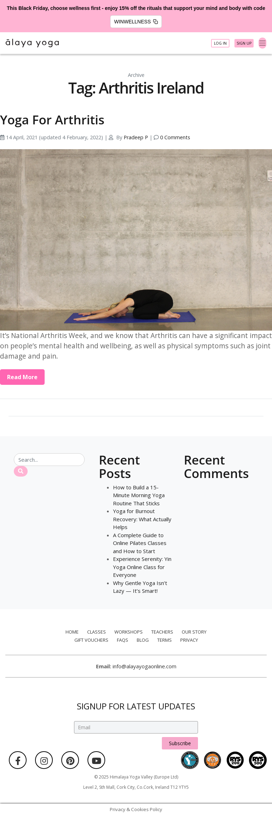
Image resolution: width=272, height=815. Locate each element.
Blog (143, 640)
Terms (164, 640)
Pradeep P (136, 137)
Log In (220, 43)
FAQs (122, 640)
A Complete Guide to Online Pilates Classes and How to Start (139, 543)
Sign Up (244, 43)
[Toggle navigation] (263, 43)
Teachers (162, 632)
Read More (22, 377)
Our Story (194, 632)
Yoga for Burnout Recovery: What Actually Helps (142, 518)
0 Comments (175, 137)
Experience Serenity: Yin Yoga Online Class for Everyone (142, 566)
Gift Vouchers (91, 640)
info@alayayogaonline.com (144, 666)
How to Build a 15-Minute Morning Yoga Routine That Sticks (139, 495)
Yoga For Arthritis (52, 119)
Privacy (189, 640)
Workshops (128, 632)
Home (72, 632)
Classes (96, 632)
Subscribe (180, 743)
